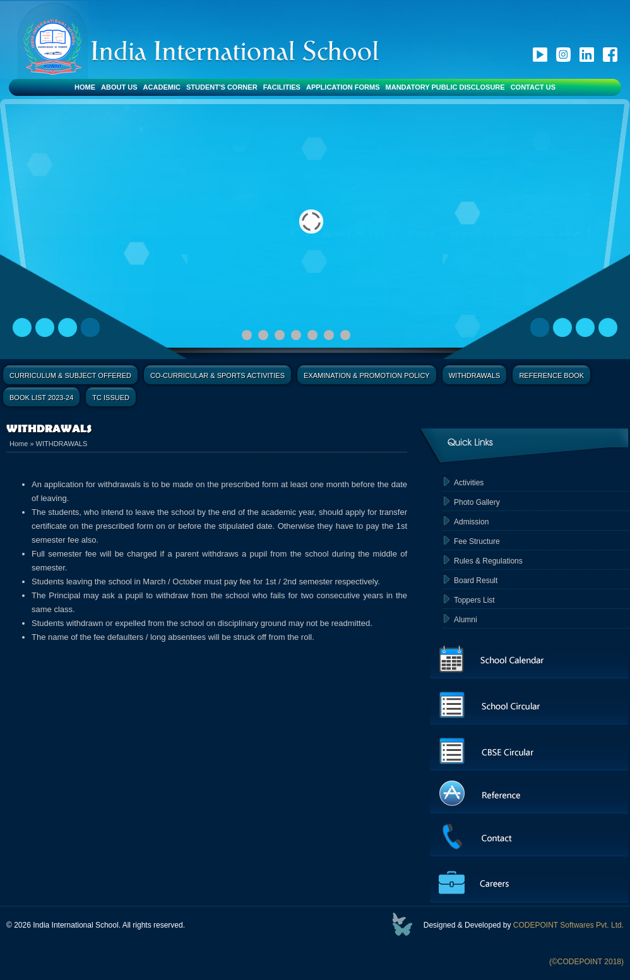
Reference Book (551, 375)
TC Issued (110, 397)
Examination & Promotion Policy (367, 375)
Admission (471, 521)
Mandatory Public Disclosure (445, 87)
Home (84, 87)
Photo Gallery (477, 502)
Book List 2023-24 (41, 397)
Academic (162, 87)
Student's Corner (222, 87)
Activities (469, 482)
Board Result (475, 580)
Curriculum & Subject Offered (70, 375)
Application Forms (343, 87)
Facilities (281, 87)
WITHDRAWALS (62, 443)
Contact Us (533, 87)
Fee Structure (477, 541)
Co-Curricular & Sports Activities (217, 375)
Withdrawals (475, 375)
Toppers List (474, 600)
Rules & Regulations (488, 561)
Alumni (465, 619)
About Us (119, 87)
